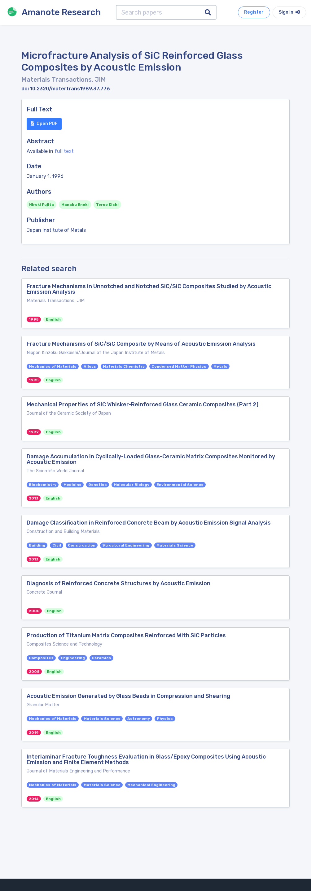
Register (254, 12)
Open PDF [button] (44, 123)
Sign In (289, 12)
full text (64, 151)
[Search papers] (158, 12)
